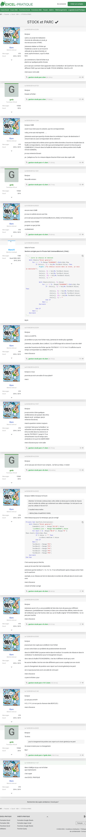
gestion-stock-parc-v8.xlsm (38, 470)
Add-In (51, 10)
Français (80, 823)
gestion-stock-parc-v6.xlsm (38, 359)
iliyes (11, 47)
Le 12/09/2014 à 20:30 (32, 636)
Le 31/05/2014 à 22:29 (32, 327)
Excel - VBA (15, 14)
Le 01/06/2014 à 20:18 (32, 367)
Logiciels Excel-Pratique (76, 10)
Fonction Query (22, 829)
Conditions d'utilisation (73, 829)
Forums (6, 14)
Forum (45, 10)
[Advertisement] (67, 47)
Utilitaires (3, 829)
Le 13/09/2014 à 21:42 (32, 691)
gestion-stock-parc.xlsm (37, 77)
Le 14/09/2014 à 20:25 (32, 728)
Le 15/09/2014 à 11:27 (32, 763)
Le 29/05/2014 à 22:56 (32, 29)
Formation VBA (4, 823)
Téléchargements (61, 10)
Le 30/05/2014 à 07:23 (32, 86)
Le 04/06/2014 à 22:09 (32, 599)
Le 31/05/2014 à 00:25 (32, 205)
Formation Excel (5, 820)
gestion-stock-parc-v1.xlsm (38, 162)
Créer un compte (77, 4)
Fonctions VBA (36, 10)
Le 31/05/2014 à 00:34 (32, 243)
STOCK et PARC (26, 14)
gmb (12, 99)
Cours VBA (14, 10)
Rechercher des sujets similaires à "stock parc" (43, 802)
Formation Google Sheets (25, 820)
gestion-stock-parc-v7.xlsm (38, 448)
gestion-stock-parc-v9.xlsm (38, 624)
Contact (83, 831)
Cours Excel (5, 10)
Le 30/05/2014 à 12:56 (32, 120)
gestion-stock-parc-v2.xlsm (38, 185)
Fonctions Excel (24, 10)
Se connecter (61, 4)
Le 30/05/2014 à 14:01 (32, 171)
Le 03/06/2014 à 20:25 (32, 491)
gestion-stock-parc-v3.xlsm (38, 234)
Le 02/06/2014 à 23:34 (32, 456)
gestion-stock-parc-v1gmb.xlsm (39, 755)
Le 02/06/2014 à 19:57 (32, 404)
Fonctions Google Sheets (25, 826)
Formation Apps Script (24, 823)
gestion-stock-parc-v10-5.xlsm (39, 683)
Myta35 (11, 250)
